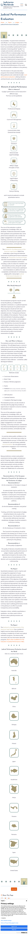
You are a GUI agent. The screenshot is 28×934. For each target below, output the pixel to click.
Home (2, 22)
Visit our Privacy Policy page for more (9, 923)
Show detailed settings (6, 920)
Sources (14, 889)
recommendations (7, 444)
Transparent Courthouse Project (18, 257)
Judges (17, 22)
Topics (10, 22)
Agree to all (14, 926)
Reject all (14, 929)
